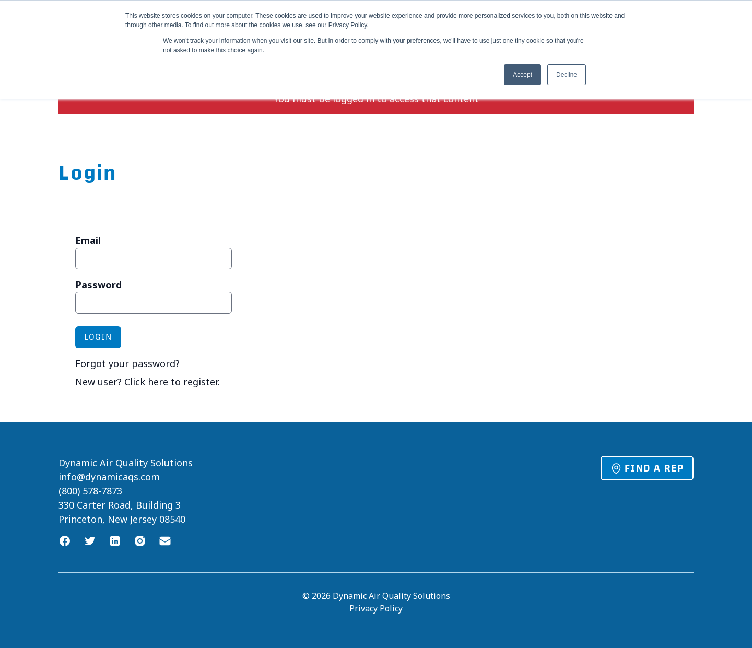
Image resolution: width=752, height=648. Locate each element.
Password (98, 284)
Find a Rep (647, 468)
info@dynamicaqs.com (109, 476)
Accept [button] (522, 74)
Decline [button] (566, 74)
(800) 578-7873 (90, 491)
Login (98, 337)
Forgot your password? (127, 363)
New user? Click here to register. (147, 381)
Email (88, 240)
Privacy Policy (376, 608)
